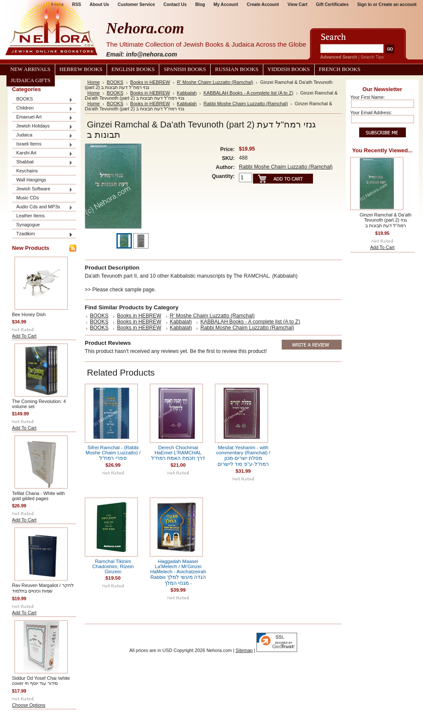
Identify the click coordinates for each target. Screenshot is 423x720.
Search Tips (372, 57)
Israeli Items (42, 144)
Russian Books (236, 69)
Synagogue (28, 224)
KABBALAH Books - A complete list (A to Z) (248, 92)
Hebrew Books (81, 69)
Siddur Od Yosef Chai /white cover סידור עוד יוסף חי (41, 681)
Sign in (364, 4)
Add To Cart (24, 335)
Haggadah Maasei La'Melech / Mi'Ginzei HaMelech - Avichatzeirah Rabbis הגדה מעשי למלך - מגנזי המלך (178, 572)
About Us (99, 4)
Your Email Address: (371, 112)
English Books (133, 69)
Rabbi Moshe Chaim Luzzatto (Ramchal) (245, 103)
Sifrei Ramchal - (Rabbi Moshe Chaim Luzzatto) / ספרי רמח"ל (113, 453)
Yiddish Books (289, 69)
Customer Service (136, 4)
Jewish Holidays (42, 126)
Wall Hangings (31, 179)
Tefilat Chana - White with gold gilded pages (38, 496)
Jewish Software (42, 189)
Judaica (42, 135)
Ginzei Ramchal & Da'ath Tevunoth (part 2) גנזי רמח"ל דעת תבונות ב (385, 220)
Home (93, 82)
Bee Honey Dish (29, 314)
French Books (339, 69)
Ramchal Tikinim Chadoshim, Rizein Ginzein (113, 566)
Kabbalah (187, 92)
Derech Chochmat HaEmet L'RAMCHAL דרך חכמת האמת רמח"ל (178, 453)
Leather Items (30, 215)
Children (42, 108)
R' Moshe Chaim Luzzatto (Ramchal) (215, 82)
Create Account (263, 4)
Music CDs (27, 197)
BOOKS (42, 99)
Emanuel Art (42, 117)
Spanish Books (185, 69)
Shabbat (42, 162)
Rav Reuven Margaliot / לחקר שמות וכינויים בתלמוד (43, 588)
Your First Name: (367, 97)
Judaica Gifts (31, 80)
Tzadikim (42, 234)
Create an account (397, 4)
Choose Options (28, 705)
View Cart (297, 4)
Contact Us (175, 4)
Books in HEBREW (150, 82)
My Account (226, 4)
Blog (200, 4)
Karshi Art (42, 153)
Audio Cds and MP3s (42, 207)
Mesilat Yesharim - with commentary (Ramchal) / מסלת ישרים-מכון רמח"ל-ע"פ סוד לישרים (243, 456)
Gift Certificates (332, 4)
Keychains (27, 170)
